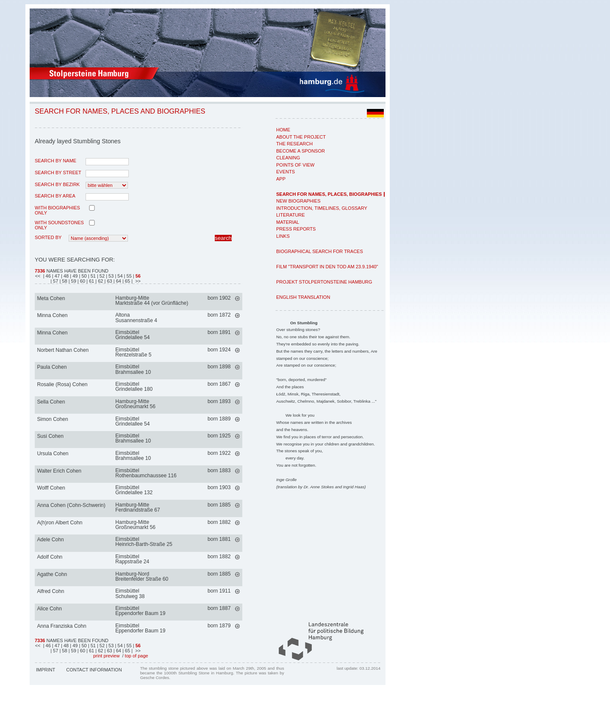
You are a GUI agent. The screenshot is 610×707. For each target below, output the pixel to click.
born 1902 (219, 298)
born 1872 (219, 315)
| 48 (65, 275)
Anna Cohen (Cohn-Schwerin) (71, 505)
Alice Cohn (49, 609)
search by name (55, 160)
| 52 (101, 275)
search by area (55, 195)
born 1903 (219, 487)
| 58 (63, 281)
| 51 (92, 275)
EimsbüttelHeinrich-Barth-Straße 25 (143, 541)
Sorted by (48, 237)
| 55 (128, 275)
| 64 (118, 281)
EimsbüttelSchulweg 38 (129, 593)
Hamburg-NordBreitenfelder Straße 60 (141, 576)
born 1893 (219, 401)
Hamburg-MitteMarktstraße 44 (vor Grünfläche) (151, 300)
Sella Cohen (51, 402)
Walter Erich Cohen (59, 471)
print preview (106, 655)
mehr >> (237, 298)
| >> (136, 281)
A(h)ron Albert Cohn (60, 523)
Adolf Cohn (50, 557)
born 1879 (219, 626)
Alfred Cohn (50, 591)
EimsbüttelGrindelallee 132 (133, 489)
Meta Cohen (51, 298)
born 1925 (219, 436)
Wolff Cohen (51, 488)
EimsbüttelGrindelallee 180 (133, 386)
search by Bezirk (57, 184)
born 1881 (219, 539)
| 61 (90, 281)
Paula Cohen (52, 367)
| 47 (56, 275)
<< (38, 275)
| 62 (99, 281)
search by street (58, 172)
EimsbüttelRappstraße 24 (132, 559)
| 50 (83, 275)
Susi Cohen (50, 436)
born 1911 (219, 591)
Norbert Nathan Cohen (63, 350)
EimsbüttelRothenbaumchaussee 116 (146, 473)
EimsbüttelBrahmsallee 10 (133, 369)
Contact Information (94, 669)
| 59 (73, 281)
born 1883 (219, 470)
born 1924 (219, 350)
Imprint (45, 669)
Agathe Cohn (52, 574)
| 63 (109, 281)
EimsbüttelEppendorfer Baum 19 (140, 610)
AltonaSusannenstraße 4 (136, 317)
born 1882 (219, 522)
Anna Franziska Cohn (61, 626)
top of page (136, 655)
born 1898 (219, 367)
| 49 (74, 275)
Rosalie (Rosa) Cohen (62, 384)
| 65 (126, 281)
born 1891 (219, 332)
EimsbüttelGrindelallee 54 (132, 334)
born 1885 (219, 505)
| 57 (54, 281)
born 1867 (219, 384)
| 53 (110, 275)
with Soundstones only (59, 225)
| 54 (119, 275)
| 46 (47, 275)
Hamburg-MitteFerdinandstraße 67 (137, 507)
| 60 (82, 281)
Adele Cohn (50, 540)
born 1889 (219, 419)
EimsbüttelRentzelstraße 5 (133, 352)
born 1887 (219, 608)
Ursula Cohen (53, 453)
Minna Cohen (52, 315)
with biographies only (57, 210)
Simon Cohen (52, 419)
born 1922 (219, 453)
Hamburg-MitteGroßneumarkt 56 (135, 403)
